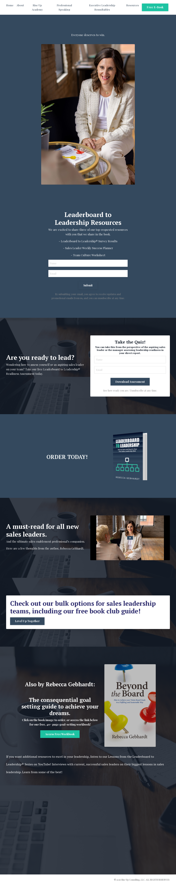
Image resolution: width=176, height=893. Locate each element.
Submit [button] (88, 289)
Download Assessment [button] (130, 388)
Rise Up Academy (37, 7)
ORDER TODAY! (67, 461)
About (20, 5)
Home (10, 5)
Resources (132, 5)
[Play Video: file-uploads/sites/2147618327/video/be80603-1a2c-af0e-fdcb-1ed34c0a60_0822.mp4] (130, 544)
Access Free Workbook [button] (60, 742)
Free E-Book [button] (155, 7)
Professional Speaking (64, 7)
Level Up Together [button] (28, 628)
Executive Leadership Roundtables (101, 7)
